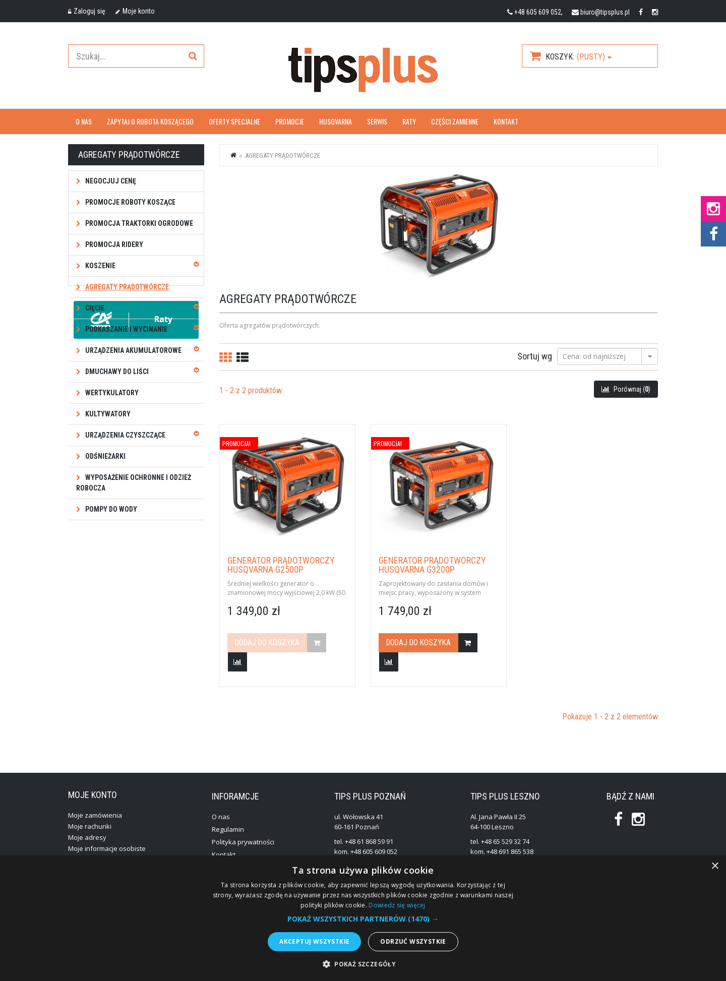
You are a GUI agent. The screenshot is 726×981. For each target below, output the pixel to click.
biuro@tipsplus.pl (605, 12)
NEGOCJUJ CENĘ (110, 181)
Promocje (289, 121)
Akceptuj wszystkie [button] (314, 941)
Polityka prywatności (243, 841)
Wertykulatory (111, 393)
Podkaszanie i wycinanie (125, 329)
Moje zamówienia (95, 815)
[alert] (363, 918)
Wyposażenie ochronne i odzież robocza (133, 482)
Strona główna (234, 155)
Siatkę (225, 357)
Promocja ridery (113, 244)
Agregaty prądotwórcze (126, 287)
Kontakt (506, 121)
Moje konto (135, 11)
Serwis (377, 121)
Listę (242, 357)
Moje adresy (87, 837)
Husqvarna (335, 121)
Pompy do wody (110, 509)
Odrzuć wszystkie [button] (413, 941)
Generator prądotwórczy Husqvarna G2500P (281, 565)
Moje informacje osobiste (107, 848)
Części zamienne (454, 121)
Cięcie (94, 308)
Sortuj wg (534, 356)
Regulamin (228, 829)
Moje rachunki (89, 826)
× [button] (714, 866)
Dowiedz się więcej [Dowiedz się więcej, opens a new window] (397, 905)
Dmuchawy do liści (116, 371)
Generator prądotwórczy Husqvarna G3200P (432, 565)
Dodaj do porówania (237, 661)
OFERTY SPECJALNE (234, 121)
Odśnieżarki (105, 456)
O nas (84, 121)
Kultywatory (107, 414)
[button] (363, 919)
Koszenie (99, 266)
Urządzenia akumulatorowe (133, 350)
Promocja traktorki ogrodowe (138, 223)
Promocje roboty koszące (129, 202)
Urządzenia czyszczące (124, 435)
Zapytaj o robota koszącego (150, 121)
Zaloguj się (86, 11)
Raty (409, 121)
